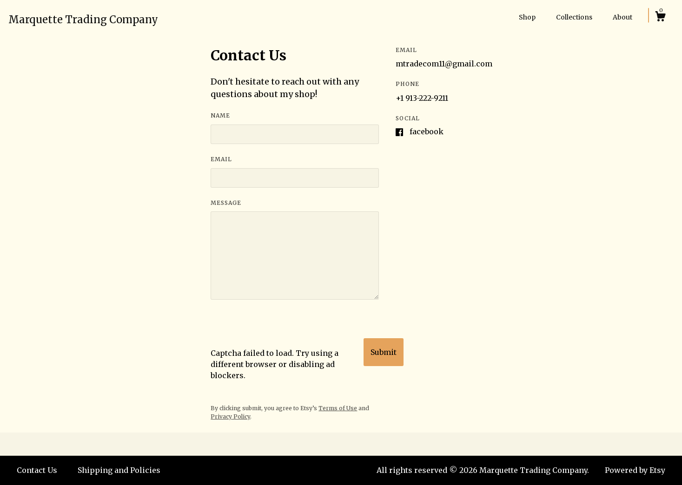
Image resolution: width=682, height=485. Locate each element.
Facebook (427, 131)
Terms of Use (337, 408)
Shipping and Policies (119, 470)
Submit (384, 352)
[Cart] (660, 18)
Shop (527, 17)
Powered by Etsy (635, 470)
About (622, 17)
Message (226, 202)
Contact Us (37, 470)
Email (221, 159)
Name (220, 115)
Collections (574, 17)
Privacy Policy (230, 416)
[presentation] (281, 329)
